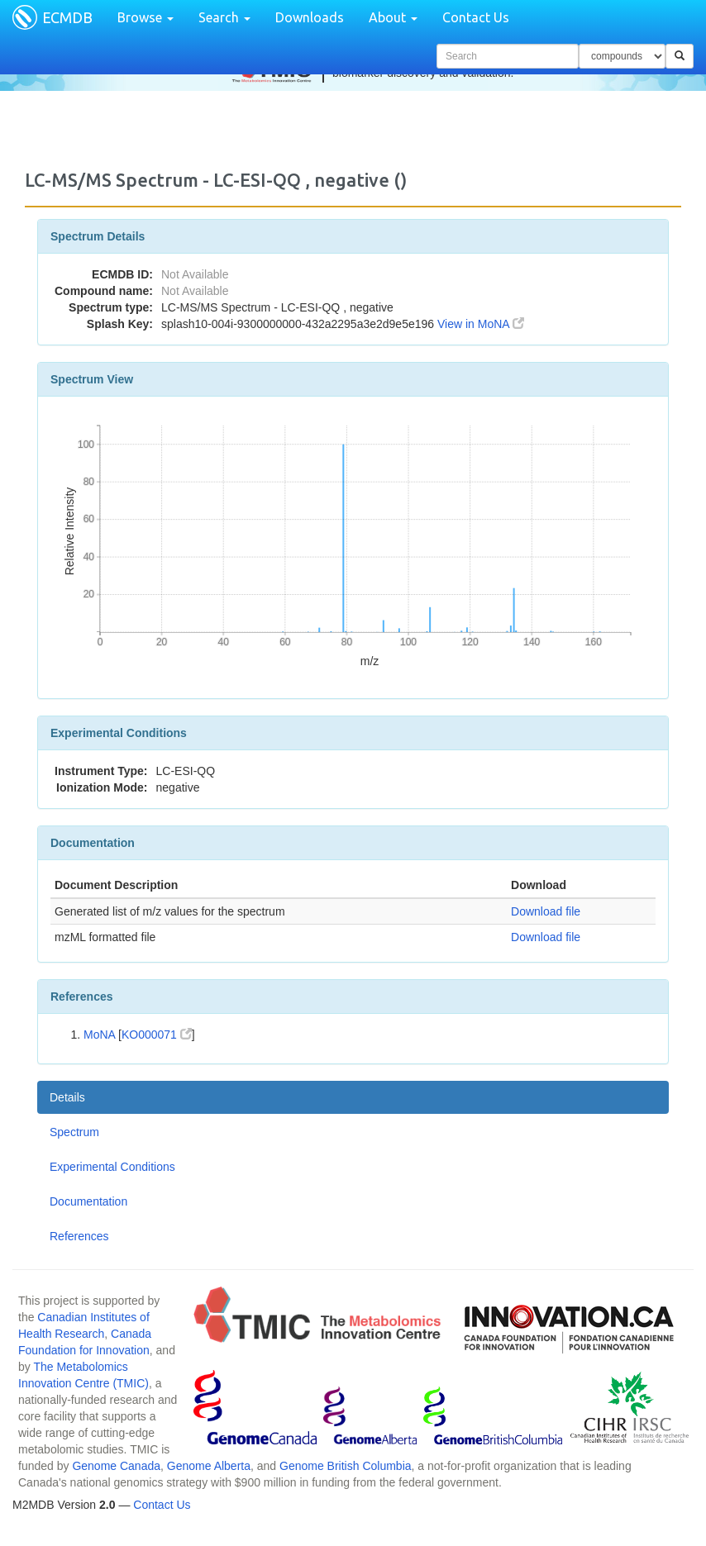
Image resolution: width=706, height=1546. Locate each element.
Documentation (88, 1201)
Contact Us (475, 17)
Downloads (309, 17)
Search (224, 17)
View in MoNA (480, 324)
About (393, 17)
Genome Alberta (208, 1465)
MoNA (99, 1034)
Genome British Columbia (345, 1465)
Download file (545, 911)
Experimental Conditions (112, 1166)
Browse (145, 17)
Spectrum (74, 1132)
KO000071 (157, 1034)
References (79, 1236)
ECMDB (67, 17)
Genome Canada (116, 1465)
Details (67, 1097)
